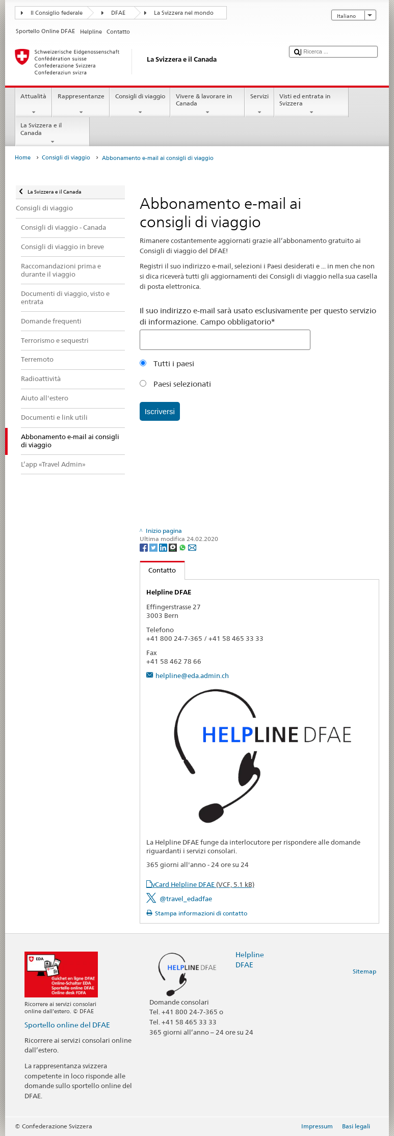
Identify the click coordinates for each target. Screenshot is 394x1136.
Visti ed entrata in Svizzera (311, 104)
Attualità (33, 104)
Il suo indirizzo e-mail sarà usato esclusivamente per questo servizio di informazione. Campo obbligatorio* (258, 316)
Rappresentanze (80, 104)
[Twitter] (154, 547)
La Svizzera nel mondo (184, 13)
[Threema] (173, 547)
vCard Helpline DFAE (203, 884)
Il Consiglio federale (57, 13)
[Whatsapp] (183, 547)
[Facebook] (144, 547)
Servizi (259, 104)
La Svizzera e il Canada (52, 133)
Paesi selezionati (175, 384)
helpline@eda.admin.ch (192, 675)
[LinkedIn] (164, 547)
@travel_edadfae (186, 899)
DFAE (118, 13)
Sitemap (364, 971)
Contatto (158, 570)
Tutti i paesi (167, 363)
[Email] (192, 547)
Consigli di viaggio (140, 104)
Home (23, 157)
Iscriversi (160, 411)
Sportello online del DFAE (67, 1024)
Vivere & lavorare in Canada (207, 104)
